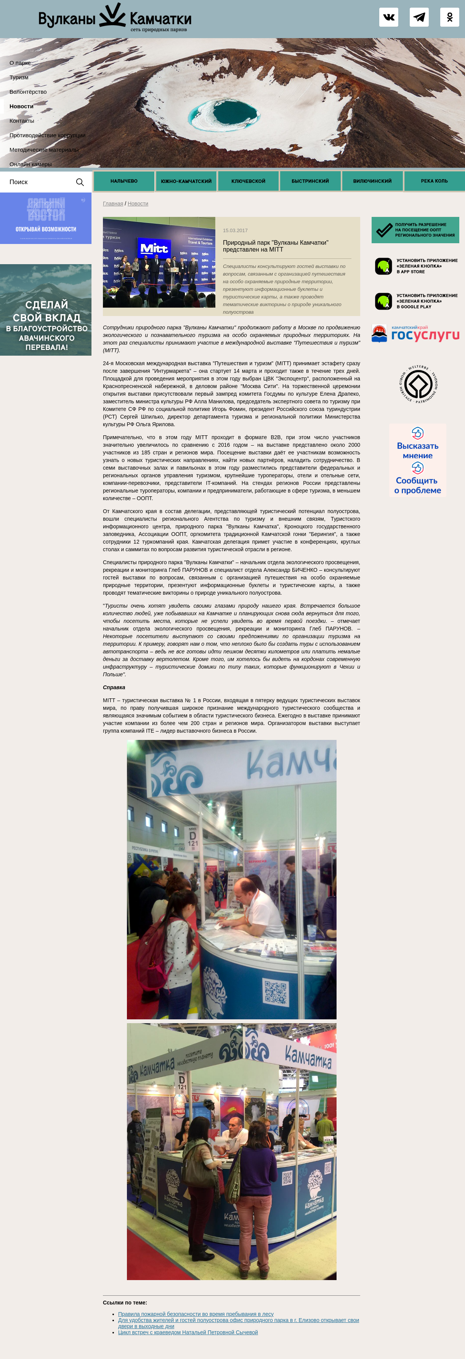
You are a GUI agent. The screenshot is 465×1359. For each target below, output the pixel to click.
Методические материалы (44, 149)
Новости (22, 106)
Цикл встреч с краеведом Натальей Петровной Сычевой (188, 1332)
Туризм (19, 77)
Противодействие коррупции (47, 135)
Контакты (22, 120)
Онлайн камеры (31, 164)
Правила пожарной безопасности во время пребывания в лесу (196, 1314)
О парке (20, 62)
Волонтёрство (28, 91)
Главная (113, 204)
